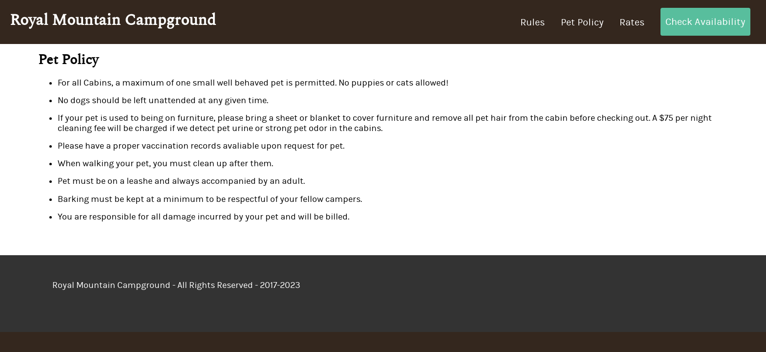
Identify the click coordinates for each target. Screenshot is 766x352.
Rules (532, 22)
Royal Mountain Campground (113, 20)
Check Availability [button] (705, 21)
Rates (632, 22)
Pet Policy (582, 22)
